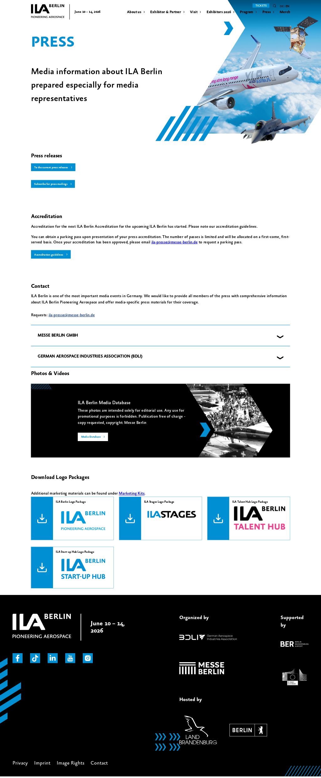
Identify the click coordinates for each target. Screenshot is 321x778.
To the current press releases (52, 167)
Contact (99, 763)
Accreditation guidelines (50, 255)
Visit (193, 12)
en (287, 6)
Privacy (20, 763)
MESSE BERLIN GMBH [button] (58, 336)
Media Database (91, 438)
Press (266, 12)
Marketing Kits (132, 494)
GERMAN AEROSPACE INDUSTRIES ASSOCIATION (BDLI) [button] (90, 357)
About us (134, 12)
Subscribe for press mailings (52, 184)
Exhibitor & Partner (165, 12)
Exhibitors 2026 (219, 12)
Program (246, 12)
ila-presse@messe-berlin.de (174, 243)
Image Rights (70, 763)
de (281, 6)
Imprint (42, 763)
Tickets (261, 5)
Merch (285, 12)
